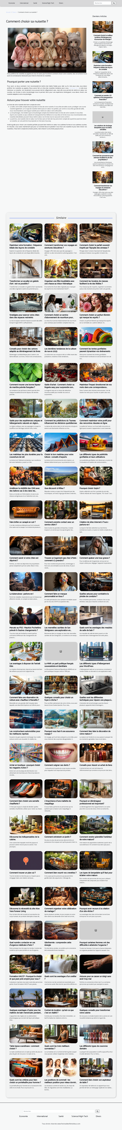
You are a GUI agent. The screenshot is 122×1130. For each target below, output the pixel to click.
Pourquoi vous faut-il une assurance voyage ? (59, 733)
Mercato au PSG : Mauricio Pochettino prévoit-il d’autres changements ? (25, 629)
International (24, 3)
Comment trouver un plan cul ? (22, 873)
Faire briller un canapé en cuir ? (22, 522)
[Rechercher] (102, 3)
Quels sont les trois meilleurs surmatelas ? (56, 1047)
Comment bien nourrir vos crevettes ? (60, 873)
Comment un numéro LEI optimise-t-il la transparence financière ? (102, 97)
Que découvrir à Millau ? (54, 488)
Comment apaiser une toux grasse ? (95, 558)
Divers (61, 3)
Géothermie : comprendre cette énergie (57, 944)
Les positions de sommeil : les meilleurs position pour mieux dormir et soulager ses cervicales (60, 1082)
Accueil (8, 12)
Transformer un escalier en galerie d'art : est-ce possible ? (23, 282)
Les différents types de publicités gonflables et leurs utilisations (94, 456)
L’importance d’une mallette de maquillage (57, 802)
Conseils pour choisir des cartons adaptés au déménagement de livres (24, 350)
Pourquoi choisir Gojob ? (90, 488)
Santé (35, 3)
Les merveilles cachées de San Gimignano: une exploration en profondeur (57, 630)
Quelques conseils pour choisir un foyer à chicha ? (58, 699)
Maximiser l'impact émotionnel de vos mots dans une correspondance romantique (96, 387)
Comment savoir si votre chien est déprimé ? (23, 559)
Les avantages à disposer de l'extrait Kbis (24, 665)
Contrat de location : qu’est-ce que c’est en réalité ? (59, 1012)
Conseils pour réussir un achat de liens (96, 765)
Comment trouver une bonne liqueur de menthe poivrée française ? (24, 386)
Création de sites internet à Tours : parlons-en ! (94, 523)
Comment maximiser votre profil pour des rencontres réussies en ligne (95, 422)
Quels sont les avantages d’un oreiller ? (60, 978)
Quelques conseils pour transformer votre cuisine (95, 1012)
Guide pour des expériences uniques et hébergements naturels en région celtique (25, 423)
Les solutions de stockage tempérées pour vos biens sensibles (103, 127)
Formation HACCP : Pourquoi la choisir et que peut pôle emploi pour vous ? (25, 978)
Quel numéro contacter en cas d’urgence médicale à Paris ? (22, 944)
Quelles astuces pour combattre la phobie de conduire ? (94, 595)
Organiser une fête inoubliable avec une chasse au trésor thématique (59, 282)
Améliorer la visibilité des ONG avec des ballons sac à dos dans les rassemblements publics (24, 491)
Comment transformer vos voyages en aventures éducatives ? (103, 188)
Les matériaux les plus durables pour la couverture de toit (25, 456)
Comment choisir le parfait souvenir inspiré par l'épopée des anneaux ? (95, 246)
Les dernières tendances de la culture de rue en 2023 (60, 350)
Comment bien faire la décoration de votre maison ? (95, 733)
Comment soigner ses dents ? (57, 765)
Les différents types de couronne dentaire (94, 1047)
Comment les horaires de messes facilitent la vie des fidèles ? (94, 282)
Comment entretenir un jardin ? (57, 837)
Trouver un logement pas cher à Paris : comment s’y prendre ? (60, 559)
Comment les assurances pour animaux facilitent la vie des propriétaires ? (103, 157)
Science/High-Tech (48, 3)
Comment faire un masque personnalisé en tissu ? (55, 595)
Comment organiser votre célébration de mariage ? (60, 910)
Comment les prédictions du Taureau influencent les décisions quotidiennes (60, 422)
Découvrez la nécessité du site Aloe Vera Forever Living (24, 910)
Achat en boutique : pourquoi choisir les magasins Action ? (24, 766)
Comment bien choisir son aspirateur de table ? (95, 1081)
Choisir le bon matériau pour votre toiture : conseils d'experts (58, 456)
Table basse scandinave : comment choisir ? (24, 1047)
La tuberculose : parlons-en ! (21, 594)
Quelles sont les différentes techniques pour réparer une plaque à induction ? (95, 700)
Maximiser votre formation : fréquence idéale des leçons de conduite (103, 67)
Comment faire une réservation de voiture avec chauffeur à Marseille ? (24, 699)
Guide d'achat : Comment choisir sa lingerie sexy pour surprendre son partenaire (59, 387)
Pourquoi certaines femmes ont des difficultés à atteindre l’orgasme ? (95, 944)
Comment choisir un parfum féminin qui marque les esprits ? (95, 316)
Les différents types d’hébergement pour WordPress (95, 665)
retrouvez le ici (74, 88)
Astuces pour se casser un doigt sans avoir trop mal (95, 978)
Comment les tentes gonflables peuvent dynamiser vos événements (95, 350)
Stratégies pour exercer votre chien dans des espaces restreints (24, 316)
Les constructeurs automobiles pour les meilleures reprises (24, 733)
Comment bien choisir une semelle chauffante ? (24, 802)
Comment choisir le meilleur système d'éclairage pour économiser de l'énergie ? (103, 37)
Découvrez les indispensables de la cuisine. (24, 838)
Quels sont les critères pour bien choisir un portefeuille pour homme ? (25, 1081)
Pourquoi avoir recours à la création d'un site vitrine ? (94, 910)
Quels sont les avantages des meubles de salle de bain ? (96, 629)
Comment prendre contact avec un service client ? (59, 523)
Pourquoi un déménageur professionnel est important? (92, 802)
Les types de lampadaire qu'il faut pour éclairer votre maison (96, 874)
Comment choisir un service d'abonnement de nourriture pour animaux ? (58, 317)
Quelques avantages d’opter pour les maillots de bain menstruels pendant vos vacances (25, 1013)
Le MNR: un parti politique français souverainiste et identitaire (58, 665)
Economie (12, 3)
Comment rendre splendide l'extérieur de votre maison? (96, 838)
